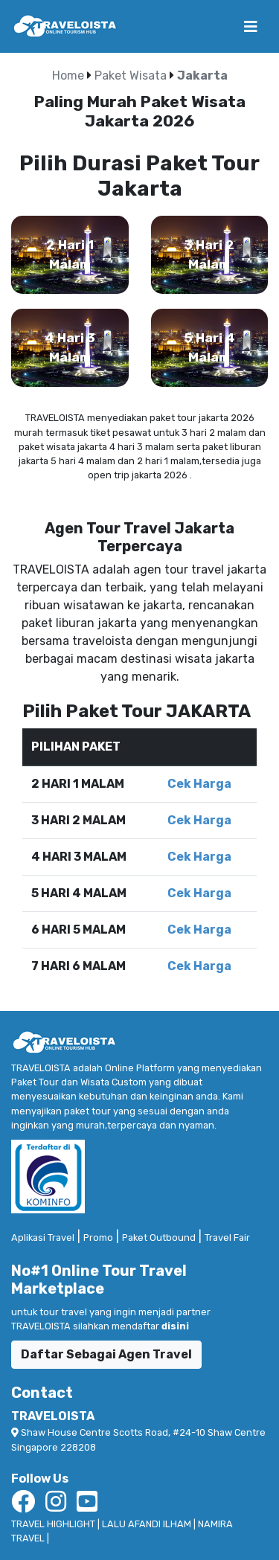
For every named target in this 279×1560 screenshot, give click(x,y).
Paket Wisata (130, 75)
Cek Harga (199, 784)
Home (69, 75)
